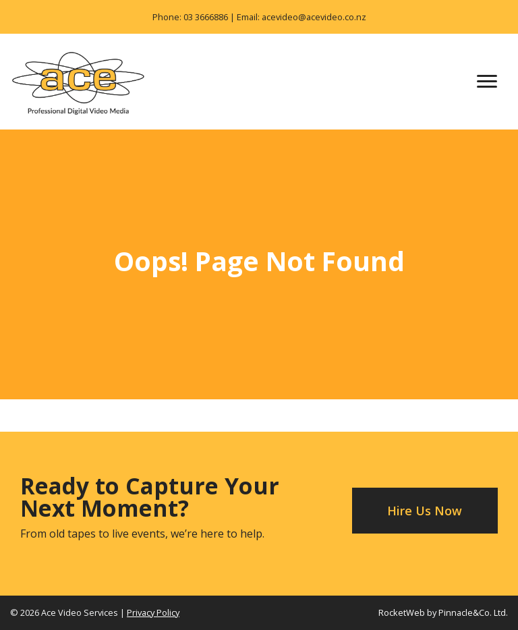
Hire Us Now (424, 511)
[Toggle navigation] (487, 81)
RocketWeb (401, 612)
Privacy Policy (153, 612)
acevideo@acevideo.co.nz (314, 17)
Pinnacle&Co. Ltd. (473, 612)
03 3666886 (205, 17)
